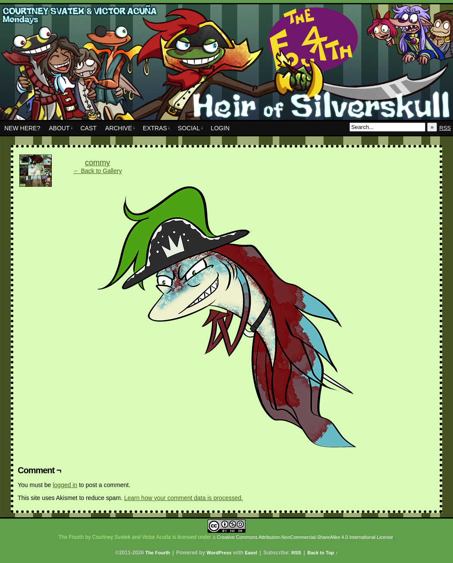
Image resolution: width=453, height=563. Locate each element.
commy (97, 162)
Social (190, 128)
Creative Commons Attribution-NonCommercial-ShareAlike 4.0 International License (305, 537)
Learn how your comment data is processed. (183, 497)
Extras (156, 128)
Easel (251, 552)
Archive (120, 128)
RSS (445, 128)
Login (220, 128)
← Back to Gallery (97, 170)
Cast (88, 128)
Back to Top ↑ (322, 552)
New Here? (22, 128)
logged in (65, 484)
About (61, 128)
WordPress (219, 552)
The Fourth (226, 64)
